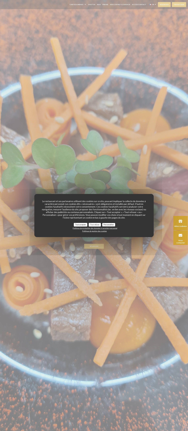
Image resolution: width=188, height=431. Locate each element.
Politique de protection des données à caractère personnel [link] (95, 228)
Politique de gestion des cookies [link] (94, 231)
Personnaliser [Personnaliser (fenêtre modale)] (109, 225)
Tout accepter (80, 225)
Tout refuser (94, 225)
